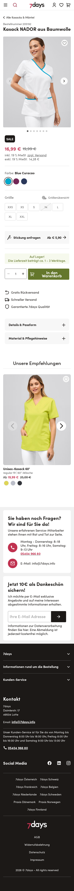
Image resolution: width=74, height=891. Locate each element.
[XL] (10, 216)
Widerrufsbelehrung (37, 844)
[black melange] (19, 483)
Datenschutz (37, 852)
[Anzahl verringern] (8, 274)
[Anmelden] (54, 5)
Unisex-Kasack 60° (16, 468)
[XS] (22, 207)
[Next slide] (61, 426)
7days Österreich (26, 779)
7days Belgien (49, 787)
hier (25, 630)
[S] (34, 207)
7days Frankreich (26, 787)
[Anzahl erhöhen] (23, 274)
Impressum (37, 860)
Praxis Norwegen (49, 802)
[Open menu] (5, 5)
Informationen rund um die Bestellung (30, 666)
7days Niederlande (25, 794)
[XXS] (10, 207)
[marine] (24, 181)
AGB (37, 837)
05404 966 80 (30, 553)
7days (7, 653)
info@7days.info (43, 563)
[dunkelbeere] (16, 181)
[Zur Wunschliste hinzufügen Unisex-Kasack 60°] (66, 379)
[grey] (13, 483)
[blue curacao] (8, 181)
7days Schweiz (49, 779)
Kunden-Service (14, 679)
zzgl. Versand (37, 155)
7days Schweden (50, 794)
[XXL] (22, 216)
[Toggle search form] (15, 5)
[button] (9, 81)
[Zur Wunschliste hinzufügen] (64, 43)
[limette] (6, 483)
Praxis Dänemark (25, 802)
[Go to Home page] (37, 5)
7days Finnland (37, 809)
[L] (57, 207)
